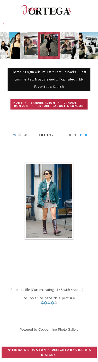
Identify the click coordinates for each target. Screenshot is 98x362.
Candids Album (43, 103)
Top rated (67, 79)
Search (58, 86)
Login (29, 72)
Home (16, 72)
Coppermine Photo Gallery (58, 329)
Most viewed (45, 79)
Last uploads (65, 72)
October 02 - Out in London (60, 106)
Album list (43, 72)
